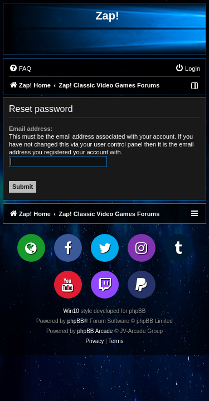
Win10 (71, 311)
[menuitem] (20, 68)
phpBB (75, 321)
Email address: (30, 128)
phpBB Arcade (95, 331)
